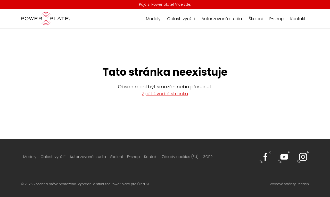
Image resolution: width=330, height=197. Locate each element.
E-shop (276, 19)
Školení (256, 19)
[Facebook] (266, 156)
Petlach (303, 184)
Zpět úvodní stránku (165, 93)
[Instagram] (303, 156)
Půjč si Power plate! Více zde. (165, 4)
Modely (153, 19)
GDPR (207, 156)
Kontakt (298, 19)
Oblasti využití (181, 19)
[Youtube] (284, 156)
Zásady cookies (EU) (180, 156)
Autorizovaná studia (221, 19)
